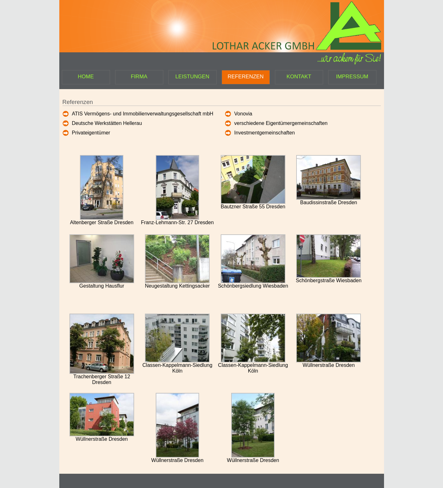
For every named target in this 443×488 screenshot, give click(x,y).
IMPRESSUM (352, 77)
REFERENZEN (246, 77)
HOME (86, 77)
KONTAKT (298, 77)
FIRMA (139, 77)
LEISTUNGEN (192, 77)
